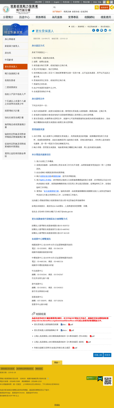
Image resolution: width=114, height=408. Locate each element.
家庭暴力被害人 (12, 46)
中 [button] (107, 2)
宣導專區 (73, 17)
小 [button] (104, 2)
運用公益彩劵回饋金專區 (15, 154)
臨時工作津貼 (45, 180)
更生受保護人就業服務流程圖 (46, 324)
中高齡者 (9, 60)
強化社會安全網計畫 (14, 117)
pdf (71, 325)
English (56, 2)
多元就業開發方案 (51, 191)
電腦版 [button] (57, 405)
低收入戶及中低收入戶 (15, 94)
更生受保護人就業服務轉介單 (46, 330)
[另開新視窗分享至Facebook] (93, 30)
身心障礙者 (10, 39)
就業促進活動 (45, 176)
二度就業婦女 (11, 87)
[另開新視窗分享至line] (101, 30)
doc (64, 325)
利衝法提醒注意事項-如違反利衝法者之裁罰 (52, 348)
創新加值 (76, 12)
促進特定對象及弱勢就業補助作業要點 (15, 145)
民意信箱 (66, 2)
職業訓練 (67, 12)
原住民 (8, 53)
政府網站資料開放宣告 (25, 369)
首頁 (73, 26)
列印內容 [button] (110, 30)
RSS (95, 2)
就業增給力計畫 (12, 111)
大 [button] (111, 2)
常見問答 (76, 2)
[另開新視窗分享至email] (105, 30)
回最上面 (98, 355)
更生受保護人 (11, 66)
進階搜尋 (104, 8)
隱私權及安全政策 (7, 369)
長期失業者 (10, 80)
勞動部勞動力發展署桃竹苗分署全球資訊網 (20, 9)
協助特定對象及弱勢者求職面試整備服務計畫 (15, 135)
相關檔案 (41, 314)
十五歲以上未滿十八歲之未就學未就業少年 (15, 102)
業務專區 (41, 17)
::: (34, 2)
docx (65, 330)
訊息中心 (24, 17)
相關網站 (89, 17)
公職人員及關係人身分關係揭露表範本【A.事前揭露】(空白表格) (60, 336)
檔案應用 (106, 17)
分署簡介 (8, 17)
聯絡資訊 (39, 369)
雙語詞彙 (86, 2)
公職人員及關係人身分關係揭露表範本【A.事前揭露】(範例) (59, 342)
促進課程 (84, 12)
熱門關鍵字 (57, 12)
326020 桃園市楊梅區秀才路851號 (34, 378)
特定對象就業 (13, 32)
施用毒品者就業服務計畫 (15, 125)
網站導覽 (38, 2)
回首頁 (47, 2)
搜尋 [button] (97, 7)
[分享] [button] (112, 7)
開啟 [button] (56, 362)
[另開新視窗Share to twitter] (97, 30)
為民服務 (57, 17)
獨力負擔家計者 (12, 73)
